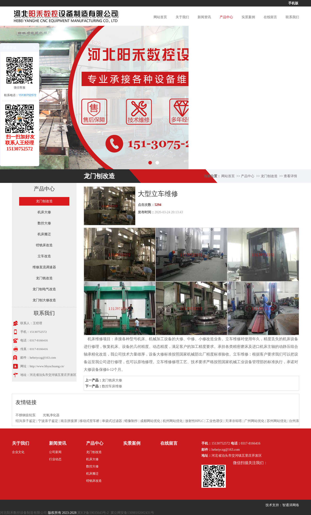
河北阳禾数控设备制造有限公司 (23, 513)
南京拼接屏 (69, 421)
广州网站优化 (254, 421)
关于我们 (182, 17)
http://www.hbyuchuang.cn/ (47, 366)
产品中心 (226, 17)
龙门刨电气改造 (44, 289)
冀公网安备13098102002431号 (132, 513)
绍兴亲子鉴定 (26, 421)
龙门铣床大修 (112, 380)
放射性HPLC (194, 421)
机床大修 (44, 212)
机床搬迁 (44, 234)
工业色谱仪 (214, 421)
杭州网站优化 (173, 421)
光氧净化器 (51, 415)
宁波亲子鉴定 (48, 421)
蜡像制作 (131, 421)
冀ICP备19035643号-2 (93, 513)
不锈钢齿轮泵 (26, 415)
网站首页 (160, 17)
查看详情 (290, 176)
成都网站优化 (150, 421)
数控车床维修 (112, 386)
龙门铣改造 (44, 278)
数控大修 (44, 223)
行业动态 (55, 459)
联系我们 (292, 17)
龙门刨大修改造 (44, 300)
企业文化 (18, 452)
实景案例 (248, 17)
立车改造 (44, 256)
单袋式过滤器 (112, 421)
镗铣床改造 (44, 245)
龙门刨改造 (269, 176)
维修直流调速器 (44, 267)
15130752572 (27, 95)
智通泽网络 (290, 505)
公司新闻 (55, 452)
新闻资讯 (204, 17)
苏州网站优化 (277, 421)
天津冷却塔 (233, 421)
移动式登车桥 (89, 421)
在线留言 (270, 17)
